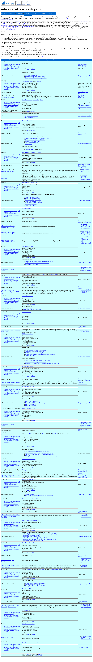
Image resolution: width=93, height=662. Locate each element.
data (79, 166)
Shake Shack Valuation (30, 205)
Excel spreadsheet (82, 477)
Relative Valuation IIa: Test (28, 459)
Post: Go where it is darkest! (32, 401)
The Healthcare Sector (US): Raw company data (37, 451)
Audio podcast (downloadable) (11, 68)
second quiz (29, 433)
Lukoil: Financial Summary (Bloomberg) (35, 403)
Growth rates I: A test (27, 246)
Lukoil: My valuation (30, 405)
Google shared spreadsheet (84, 143)
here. (26, 43)
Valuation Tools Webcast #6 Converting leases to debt (8, 233)
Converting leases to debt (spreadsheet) (86, 233)
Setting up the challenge (31, 75)
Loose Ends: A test (26, 312)
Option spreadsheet (82, 384)
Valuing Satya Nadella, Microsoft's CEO (35, 585)
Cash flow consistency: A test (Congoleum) (32, 100)
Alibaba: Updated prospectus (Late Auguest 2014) (35, 538)
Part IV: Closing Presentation (8, 29)
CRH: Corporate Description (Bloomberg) (35, 350)
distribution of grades (56, 569)
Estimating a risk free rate (7, 171)
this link (31, 56)
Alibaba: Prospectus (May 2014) (31, 535)
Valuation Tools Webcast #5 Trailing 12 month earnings (8, 226)
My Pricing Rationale (30, 494)
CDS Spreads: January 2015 (85, 105)
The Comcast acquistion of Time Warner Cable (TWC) (38, 138)
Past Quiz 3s (84, 559)
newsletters (42, 56)
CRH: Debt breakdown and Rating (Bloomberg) (37, 352)
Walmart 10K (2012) (86, 291)
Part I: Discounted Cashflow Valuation (10, 21)
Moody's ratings (85, 169)
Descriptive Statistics (86, 517)
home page (65, 18)
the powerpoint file (83, 21)
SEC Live (80, 96)
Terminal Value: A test (27, 296)
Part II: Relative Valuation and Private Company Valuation (15, 23)
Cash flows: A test (26, 208)
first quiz (29, 274)
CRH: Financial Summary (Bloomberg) (34, 351)
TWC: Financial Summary (31, 142)
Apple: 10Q (84, 225)
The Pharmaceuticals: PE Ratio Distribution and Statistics (39, 453)
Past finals (83, 637)
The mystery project (27, 469)
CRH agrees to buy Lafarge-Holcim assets (35, 362)
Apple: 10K (84, 224)
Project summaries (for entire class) (30, 642)
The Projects (19, 13)
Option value (87, 380)
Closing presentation (83, 647)
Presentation (84, 167)
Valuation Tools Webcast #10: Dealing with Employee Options (10, 383)
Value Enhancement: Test (28, 624)
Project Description (82, 65)
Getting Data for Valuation (7, 97)
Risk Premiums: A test (27, 120)
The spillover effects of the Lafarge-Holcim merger (37, 360)
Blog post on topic (82, 474)
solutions (39, 81)
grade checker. (38, 655)
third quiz (29, 569)
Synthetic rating (87, 222)
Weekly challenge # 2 (83, 132)
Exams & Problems (27, 14)
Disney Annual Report (86, 231)
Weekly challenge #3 (83, 220)
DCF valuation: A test (27, 334)
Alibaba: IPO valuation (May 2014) (31, 536)
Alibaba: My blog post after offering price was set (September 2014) (39, 539)
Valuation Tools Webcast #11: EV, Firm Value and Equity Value (10, 476)
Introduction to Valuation (7, 19)
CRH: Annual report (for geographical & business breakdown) (40, 354)
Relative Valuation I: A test (28, 408)
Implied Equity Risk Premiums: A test (31, 152)
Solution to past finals (86, 639)
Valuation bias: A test (27, 81)
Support (50, 13)
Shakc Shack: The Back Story (32, 198)
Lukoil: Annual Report (30, 404)
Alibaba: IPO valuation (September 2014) (33, 540)
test (28, 69)
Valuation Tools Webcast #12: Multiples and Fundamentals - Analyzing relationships (10, 516)
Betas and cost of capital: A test (29, 182)
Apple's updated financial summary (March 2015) (37, 263)
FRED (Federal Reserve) (84, 98)
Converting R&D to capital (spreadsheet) (86, 243)
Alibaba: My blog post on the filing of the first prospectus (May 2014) (40, 533)
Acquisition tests (26, 610)
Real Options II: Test (27, 588)
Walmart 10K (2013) (86, 290)
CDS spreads (84, 172)
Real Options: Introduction (28, 542)
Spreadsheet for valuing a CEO (32, 584)
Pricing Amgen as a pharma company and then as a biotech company (41, 455)
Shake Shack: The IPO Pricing (32, 201)
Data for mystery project (84, 469)
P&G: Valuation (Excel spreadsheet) (86, 178)
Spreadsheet (84, 292)
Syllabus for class (82, 64)
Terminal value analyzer (84, 331)
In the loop (43, 13)
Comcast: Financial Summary (32, 141)
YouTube (6, 69)
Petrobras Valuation (30, 117)
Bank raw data (84, 515)
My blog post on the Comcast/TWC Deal (35, 140)
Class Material (4, 13)
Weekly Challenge (82, 429)
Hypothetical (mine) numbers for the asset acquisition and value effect (42, 363)
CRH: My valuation (30, 355)
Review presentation (86, 267)
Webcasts (11, 13)
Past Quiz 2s (84, 423)
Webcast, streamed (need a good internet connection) (12, 65)
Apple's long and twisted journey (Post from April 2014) (39, 261)
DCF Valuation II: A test (28, 366)
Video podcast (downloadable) (11, 67)
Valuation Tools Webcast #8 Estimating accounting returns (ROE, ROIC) (10, 292)
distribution (54, 274)
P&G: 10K (83, 176)
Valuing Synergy (29, 144)
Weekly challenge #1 (83, 92)
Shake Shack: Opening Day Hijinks (33, 202)
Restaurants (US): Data (30, 204)
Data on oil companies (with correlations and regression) (39, 495)
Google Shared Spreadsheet (84, 76)
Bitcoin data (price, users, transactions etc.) (33, 309)
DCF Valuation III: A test (28, 386)
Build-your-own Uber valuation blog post (35, 76)
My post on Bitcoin (27, 308)
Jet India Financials (85, 604)
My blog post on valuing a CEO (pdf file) (35, 583)
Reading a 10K (4, 178)
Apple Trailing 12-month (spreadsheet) (86, 227)
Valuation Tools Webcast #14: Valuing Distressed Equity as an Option (10, 606)
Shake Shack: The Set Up (31, 197)
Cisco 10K (80, 382)
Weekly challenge (82, 286)
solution (33, 69)
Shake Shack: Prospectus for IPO (33, 200)
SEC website (81, 95)
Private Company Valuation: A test (30, 498)
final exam (29, 654)
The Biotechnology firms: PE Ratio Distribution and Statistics (40, 454)
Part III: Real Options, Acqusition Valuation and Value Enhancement (17, 26)
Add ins (34, 13)
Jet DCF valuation (85, 605)
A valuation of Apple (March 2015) (33, 264)
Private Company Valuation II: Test (30, 520)
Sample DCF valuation (83, 330)
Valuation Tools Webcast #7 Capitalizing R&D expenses (8, 241)
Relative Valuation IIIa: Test (29, 479)
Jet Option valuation (86, 607)
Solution (80, 93)
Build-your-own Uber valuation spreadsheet (35, 78)
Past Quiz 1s (84, 268)
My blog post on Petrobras (31, 116)
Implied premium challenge (84, 164)
